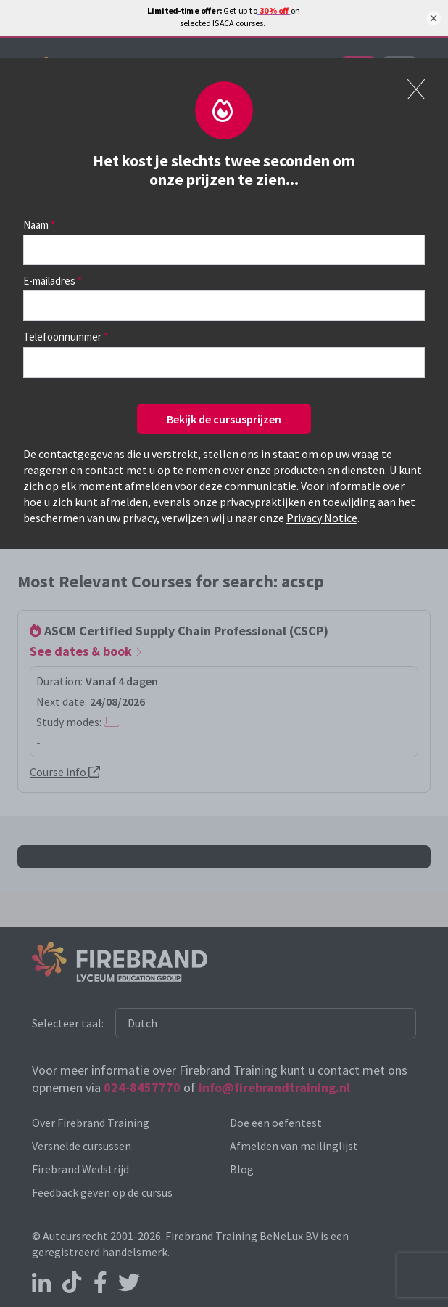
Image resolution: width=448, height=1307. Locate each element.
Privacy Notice (321, 517)
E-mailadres (49, 281)
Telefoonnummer (62, 336)
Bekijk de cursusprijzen (224, 419)
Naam (36, 225)
